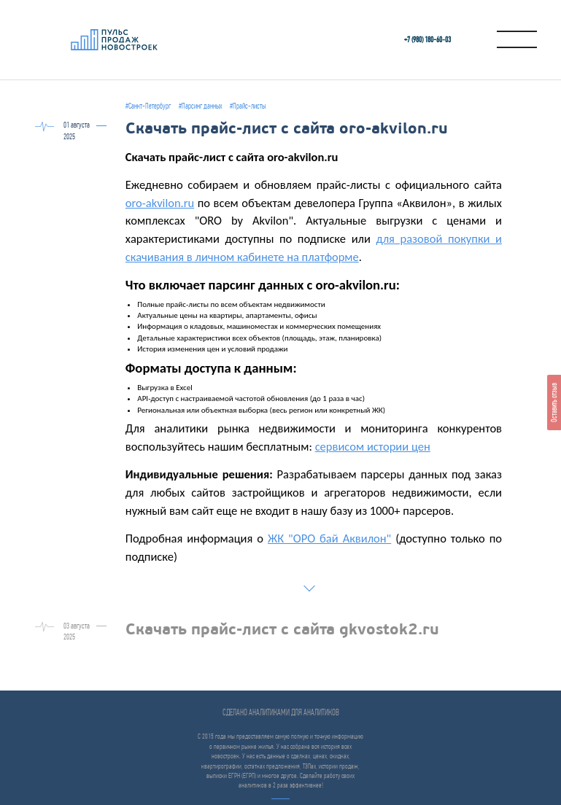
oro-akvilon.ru (159, 202)
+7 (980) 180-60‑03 (427, 39)
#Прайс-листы (248, 106)
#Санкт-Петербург (148, 106)
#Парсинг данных (200, 106)
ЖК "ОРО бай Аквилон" (329, 538)
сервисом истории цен (372, 446)
